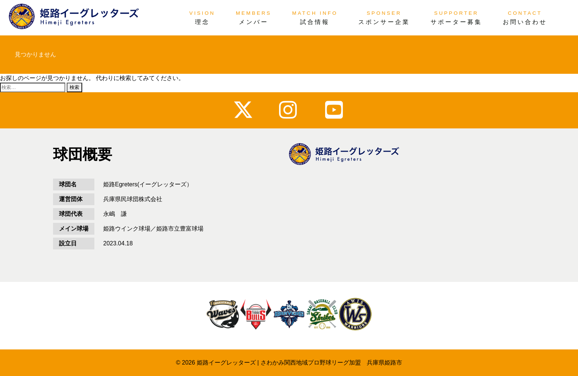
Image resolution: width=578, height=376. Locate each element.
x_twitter (243, 110)
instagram (289, 110)
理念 (202, 22)
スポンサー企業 (384, 22)
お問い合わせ (525, 22)
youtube (335, 110)
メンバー (253, 22)
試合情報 (315, 22)
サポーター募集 (456, 22)
